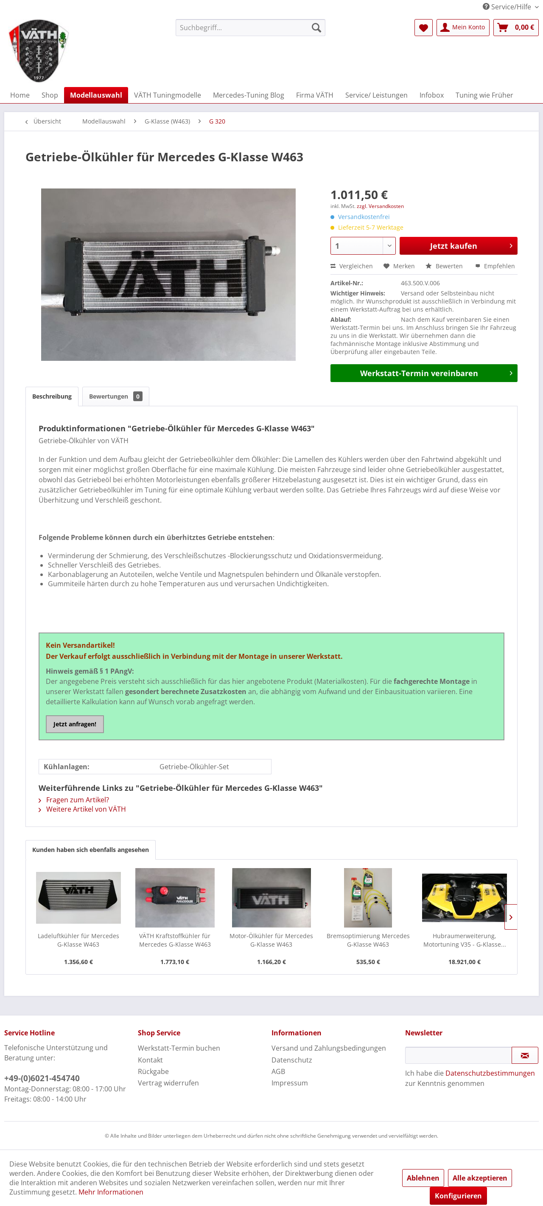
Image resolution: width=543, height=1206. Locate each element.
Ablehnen (423, 1178)
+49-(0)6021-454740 (42, 1078)
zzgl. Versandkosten (380, 206)
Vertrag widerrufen (168, 1083)
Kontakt (150, 1060)
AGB (278, 1071)
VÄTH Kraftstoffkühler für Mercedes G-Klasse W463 (175, 940)
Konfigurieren (458, 1195)
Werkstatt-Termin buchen (179, 1048)
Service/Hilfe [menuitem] (508, 6)
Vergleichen (351, 266)
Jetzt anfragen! (74, 724)
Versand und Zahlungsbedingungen (329, 1048)
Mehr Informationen (110, 1192)
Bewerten (445, 266)
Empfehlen (495, 266)
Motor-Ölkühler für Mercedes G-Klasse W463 (271, 940)
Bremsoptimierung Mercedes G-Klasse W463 (368, 940)
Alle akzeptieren (480, 1178)
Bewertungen (116, 396)
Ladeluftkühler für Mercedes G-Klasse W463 (78, 940)
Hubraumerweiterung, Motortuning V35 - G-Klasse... (464, 940)
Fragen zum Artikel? (74, 799)
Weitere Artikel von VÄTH (82, 809)
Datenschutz (292, 1060)
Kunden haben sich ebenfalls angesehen (90, 850)
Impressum (290, 1083)
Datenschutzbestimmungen (490, 1073)
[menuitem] (250, 27)
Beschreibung (52, 396)
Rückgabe (153, 1071)
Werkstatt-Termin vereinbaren (436, 372)
